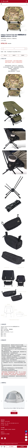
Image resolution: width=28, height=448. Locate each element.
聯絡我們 (13, 429)
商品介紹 (5, 55)
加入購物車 (11, 446)
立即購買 (22, 446)
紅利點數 (7, 433)
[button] (26, 401)
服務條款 (6, 429)
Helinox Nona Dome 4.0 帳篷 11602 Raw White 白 (14, 408)
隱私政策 (9, 429)
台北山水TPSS (8, 443)
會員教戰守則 (3, 433)
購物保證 (2, 429)
